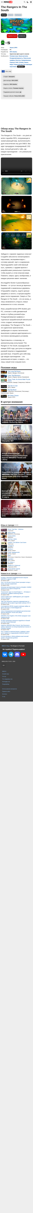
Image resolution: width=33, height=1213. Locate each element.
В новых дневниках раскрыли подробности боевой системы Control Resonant (15, 621)
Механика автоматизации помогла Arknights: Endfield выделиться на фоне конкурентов (16, 587)
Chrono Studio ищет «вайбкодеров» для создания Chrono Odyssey (15, 597)
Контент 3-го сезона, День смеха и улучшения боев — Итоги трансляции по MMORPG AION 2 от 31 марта (16, 494)
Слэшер (21, 62)
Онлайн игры (5, 674)
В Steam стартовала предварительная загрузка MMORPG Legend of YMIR (14, 578)
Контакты (4, 694)
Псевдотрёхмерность (16, 58)
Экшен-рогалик (23, 56)
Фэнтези (18, 60)
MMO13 (4, 671)
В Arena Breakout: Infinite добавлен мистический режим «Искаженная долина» (14, 637)
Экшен (12, 47)
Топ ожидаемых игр (7, 679)
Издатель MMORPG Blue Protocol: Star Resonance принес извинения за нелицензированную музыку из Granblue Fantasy (16, 627)
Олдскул (12, 62)
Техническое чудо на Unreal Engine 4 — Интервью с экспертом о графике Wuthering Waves (16, 420)
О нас (3, 696)
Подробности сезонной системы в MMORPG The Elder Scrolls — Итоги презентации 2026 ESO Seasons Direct (16, 475)
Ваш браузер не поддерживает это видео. (16, 166)
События (10, 15)
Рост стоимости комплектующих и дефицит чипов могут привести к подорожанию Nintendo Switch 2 (15, 632)
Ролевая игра (14, 56)
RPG (16, 47)
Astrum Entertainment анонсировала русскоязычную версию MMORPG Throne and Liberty (15, 457)
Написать (22, 36)
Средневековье (26, 60)
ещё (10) (20, 66)
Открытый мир (18, 64)
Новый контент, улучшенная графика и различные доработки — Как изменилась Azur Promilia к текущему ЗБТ (16, 438)
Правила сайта (6, 691)
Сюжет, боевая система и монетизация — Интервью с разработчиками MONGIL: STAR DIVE (15, 513)
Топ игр (4, 676)
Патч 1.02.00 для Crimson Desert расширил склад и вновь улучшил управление (15, 583)
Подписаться (12, 36)
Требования (18, 15)
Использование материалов (9, 689)
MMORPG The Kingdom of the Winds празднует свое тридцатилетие (16, 616)
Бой (17, 62)
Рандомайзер (5, 684)
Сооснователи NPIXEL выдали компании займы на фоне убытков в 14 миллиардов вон (15, 606)
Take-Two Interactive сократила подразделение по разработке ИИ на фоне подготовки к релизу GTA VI (16, 602)
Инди (11, 64)
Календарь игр (6, 681)
